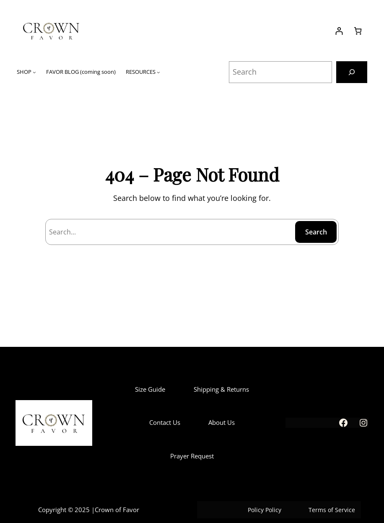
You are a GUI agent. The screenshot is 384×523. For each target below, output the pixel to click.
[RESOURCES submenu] (158, 72)
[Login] (339, 30)
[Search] (351, 72)
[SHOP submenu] (34, 72)
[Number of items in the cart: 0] (357, 30)
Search (316, 232)
